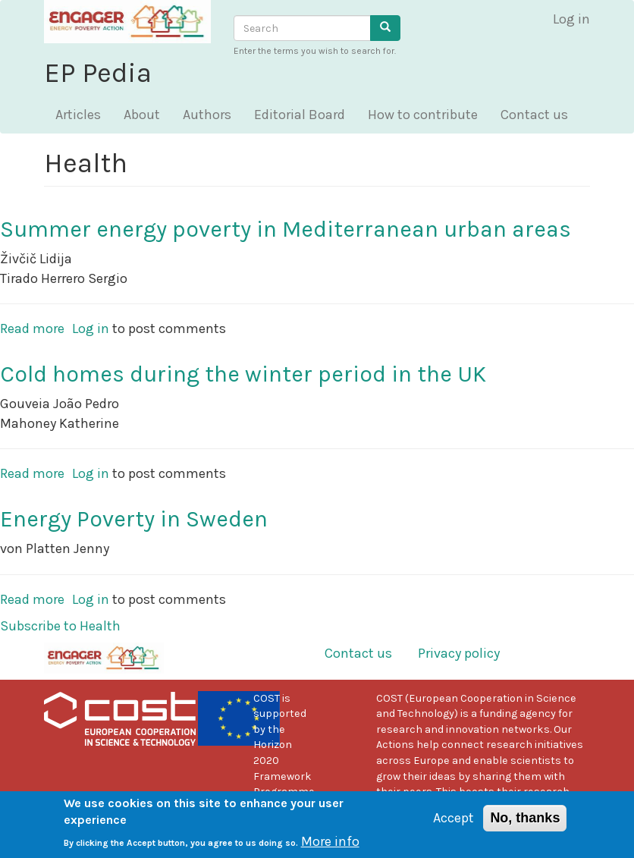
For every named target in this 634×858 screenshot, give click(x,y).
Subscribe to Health (60, 626)
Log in (571, 19)
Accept (453, 824)
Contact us (534, 114)
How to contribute (423, 114)
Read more (32, 328)
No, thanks (525, 824)
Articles (78, 114)
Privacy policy (459, 653)
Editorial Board (299, 114)
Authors (207, 114)
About (142, 114)
